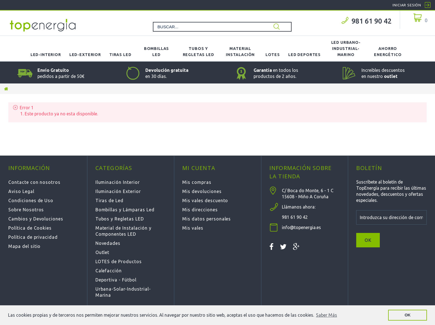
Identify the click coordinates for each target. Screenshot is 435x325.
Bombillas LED (156, 51)
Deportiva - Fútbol (115, 279)
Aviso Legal (21, 191)
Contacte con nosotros (34, 182)
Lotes (272, 54)
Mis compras (196, 182)
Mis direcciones (200, 209)
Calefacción (108, 270)
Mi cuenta (198, 168)
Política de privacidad (33, 237)
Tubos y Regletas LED (198, 51)
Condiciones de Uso (30, 200)
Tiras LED (120, 54)
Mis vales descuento (205, 200)
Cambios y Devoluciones (35, 218)
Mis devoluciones (201, 191)
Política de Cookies (30, 227)
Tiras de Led (109, 200)
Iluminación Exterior (118, 191)
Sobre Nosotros (26, 209)
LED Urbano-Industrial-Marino (346, 48)
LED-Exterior (85, 54)
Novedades (108, 243)
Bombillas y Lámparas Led (125, 209)
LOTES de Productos (118, 261)
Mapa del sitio (24, 246)
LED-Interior (46, 54)
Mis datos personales (206, 218)
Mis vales (192, 227)
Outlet (102, 252)
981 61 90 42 (371, 21)
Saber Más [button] (326, 315)
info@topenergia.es (301, 227)
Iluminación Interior (117, 182)
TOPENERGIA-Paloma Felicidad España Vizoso (43, 25)
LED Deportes (304, 54)
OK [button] (407, 315)
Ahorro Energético (387, 51)
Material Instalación (240, 51)
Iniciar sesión (407, 5)
